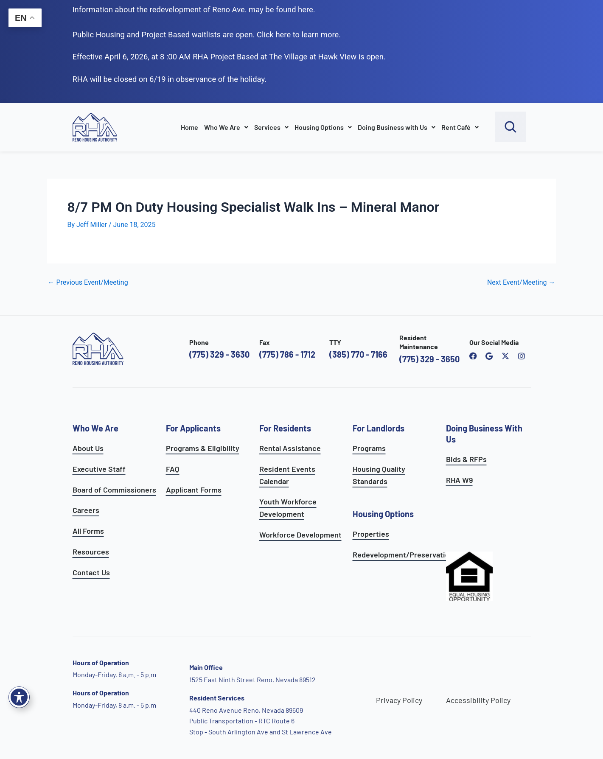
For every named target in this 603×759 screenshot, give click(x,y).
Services (271, 127)
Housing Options (323, 127)
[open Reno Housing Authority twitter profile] (505, 356)
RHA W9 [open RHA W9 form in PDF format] (459, 480)
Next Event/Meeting (521, 282)
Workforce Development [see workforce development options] (300, 534)
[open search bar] (510, 127)
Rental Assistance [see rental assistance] (290, 448)
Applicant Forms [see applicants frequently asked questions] (194, 489)
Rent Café (460, 127)
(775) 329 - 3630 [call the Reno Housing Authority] (219, 354)
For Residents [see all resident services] (285, 428)
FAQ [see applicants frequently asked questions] (172, 468)
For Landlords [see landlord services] (378, 428)
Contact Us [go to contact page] (91, 572)
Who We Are (226, 127)
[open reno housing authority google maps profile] (489, 356)
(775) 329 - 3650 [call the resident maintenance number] (429, 359)
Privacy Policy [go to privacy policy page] (399, 700)
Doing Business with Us (396, 127)
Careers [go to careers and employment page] (86, 510)
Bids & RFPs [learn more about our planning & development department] (466, 459)
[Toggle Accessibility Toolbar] (19, 697)
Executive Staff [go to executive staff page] (99, 468)
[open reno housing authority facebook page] (473, 356)
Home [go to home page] (189, 127)
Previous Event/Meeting (88, 282)
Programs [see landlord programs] (369, 448)
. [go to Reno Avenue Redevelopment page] (306, 9)
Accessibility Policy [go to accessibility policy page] (478, 700)
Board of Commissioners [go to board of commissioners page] (114, 489)
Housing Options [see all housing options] (383, 514)
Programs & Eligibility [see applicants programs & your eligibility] (202, 448)
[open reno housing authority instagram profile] (521, 356)
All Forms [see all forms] (88, 530)
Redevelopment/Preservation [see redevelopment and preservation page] (403, 554)
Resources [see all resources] (91, 551)
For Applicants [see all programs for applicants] (193, 428)
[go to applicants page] (283, 34)
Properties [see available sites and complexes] (371, 533)
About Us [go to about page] (88, 448)
